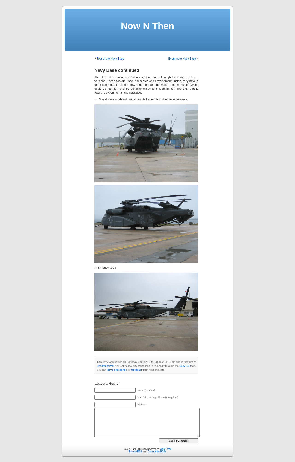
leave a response (117, 369)
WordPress (165, 449)
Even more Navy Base (182, 58)
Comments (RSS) (157, 451)
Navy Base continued (116, 70)
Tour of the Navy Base (110, 58)
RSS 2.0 (184, 365)
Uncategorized (105, 365)
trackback (136, 369)
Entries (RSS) (136, 451)
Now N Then (147, 26)
